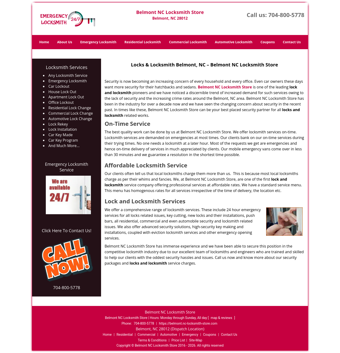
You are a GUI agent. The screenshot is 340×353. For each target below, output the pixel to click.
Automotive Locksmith (233, 42)
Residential (124, 334)
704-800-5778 (286, 15)
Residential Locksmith (142, 42)
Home (44, 42)
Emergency (190, 334)
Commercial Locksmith (188, 42)
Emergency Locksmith (98, 42)
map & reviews (222, 318)
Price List (178, 340)
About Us (64, 42)
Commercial (146, 334)
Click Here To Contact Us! (66, 230)
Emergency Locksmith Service (66, 167)
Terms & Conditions (152, 340)
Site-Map (195, 340)
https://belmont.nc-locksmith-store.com (188, 323)
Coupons (267, 42)
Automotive (168, 334)
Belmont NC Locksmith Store (225, 87)
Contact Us (292, 42)
